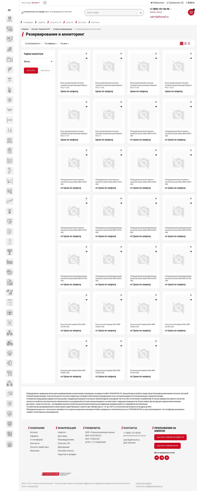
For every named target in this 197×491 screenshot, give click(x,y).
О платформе (36, 439)
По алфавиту (50, 44)
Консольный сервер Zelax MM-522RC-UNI (142, 325)
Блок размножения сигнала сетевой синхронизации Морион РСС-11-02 (178, 85)
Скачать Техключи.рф (167, 446)
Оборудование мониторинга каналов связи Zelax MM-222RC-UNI (178, 182)
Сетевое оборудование (62, 29)
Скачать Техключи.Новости (170, 437)
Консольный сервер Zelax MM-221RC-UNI (142, 371)
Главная (24, 29)
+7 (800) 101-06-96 (159, 10)
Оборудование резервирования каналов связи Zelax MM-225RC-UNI (108, 278)
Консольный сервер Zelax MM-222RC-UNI (108, 371)
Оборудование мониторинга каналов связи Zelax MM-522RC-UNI (74, 182)
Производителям (66, 439)
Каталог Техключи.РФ (41, 29)
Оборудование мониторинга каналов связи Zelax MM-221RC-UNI (74, 230)
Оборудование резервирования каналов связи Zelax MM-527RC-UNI (108, 230)
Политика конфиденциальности (149, 486)
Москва (35, 3)
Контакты (95, 22)
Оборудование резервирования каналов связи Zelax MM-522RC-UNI (178, 230)
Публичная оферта (143, 483)
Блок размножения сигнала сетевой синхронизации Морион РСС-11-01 (74, 133)
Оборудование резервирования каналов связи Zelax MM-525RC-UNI (143, 230)
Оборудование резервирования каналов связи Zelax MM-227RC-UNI (74, 278)
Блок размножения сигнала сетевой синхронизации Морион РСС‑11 (108, 133)
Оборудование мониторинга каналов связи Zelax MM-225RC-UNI (143, 182)
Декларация (63, 447)
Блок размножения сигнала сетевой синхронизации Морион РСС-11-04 (108, 85)
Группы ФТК (33, 486)
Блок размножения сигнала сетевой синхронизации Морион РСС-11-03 (143, 85)
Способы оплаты (66, 450)
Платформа (28, 22)
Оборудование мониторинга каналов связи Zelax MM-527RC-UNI (143, 133)
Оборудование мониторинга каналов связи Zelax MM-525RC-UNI (178, 133)
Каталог (34, 432)
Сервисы (41, 22)
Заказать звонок (156, 12)
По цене (64, 44)
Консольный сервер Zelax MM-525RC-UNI (108, 325)
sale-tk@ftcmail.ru (159, 16)
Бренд (27, 61)
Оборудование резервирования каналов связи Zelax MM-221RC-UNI (178, 278)
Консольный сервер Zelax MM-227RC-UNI (177, 325)
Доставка (82, 22)
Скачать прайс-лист (39, 447)
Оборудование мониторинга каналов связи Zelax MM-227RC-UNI (108, 182)
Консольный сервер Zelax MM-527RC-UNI (73, 325)
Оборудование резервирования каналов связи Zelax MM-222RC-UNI (143, 278)
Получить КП (55, 22)
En (45, 3)
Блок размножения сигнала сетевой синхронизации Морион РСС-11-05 (74, 85)
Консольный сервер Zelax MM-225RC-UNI (73, 371)
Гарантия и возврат (67, 454)
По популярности (32, 44)
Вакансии (34, 450)
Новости (69, 22)
